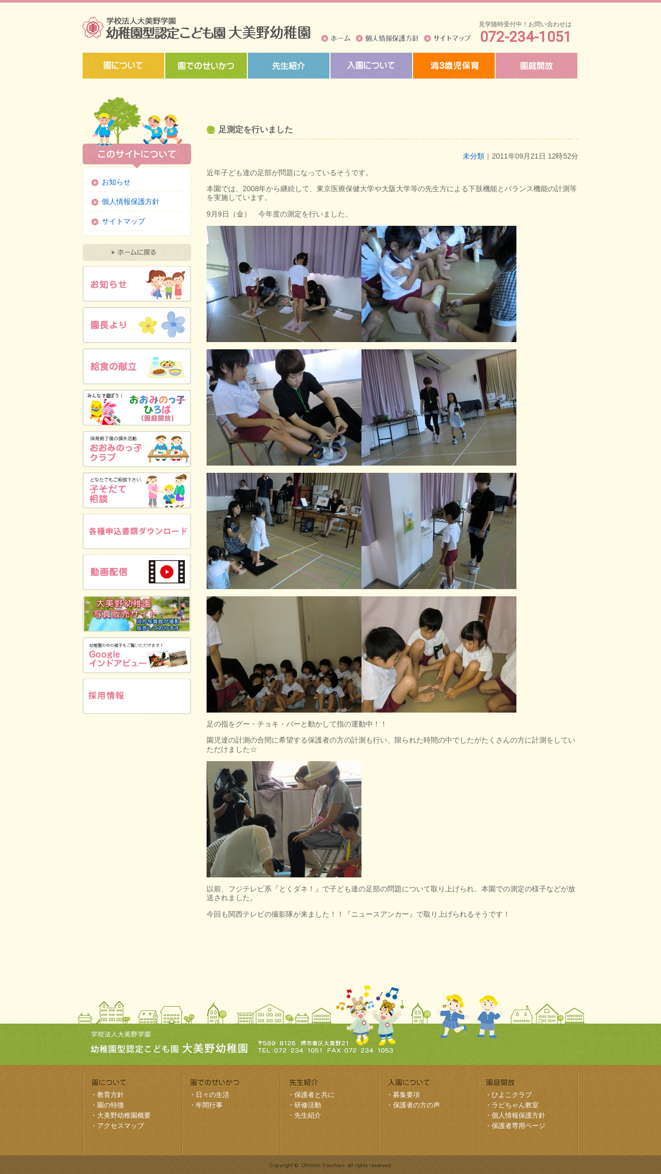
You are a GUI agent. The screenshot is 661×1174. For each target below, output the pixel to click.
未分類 (473, 156)
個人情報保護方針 (387, 38)
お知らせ (116, 182)
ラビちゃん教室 (515, 1105)
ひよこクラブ (512, 1095)
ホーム (336, 38)
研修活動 (307, 1105)
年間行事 (209, 1105)
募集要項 (406, 1095)
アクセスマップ (120, 1126)
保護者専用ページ (518, 1126)
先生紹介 (307, 1115)
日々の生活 (212, 1095)
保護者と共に (314, 1095)
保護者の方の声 (416, 1105)
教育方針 (110, 1095)
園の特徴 (110, 1105)
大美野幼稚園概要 (124, 1115)
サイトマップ (447, 38)
